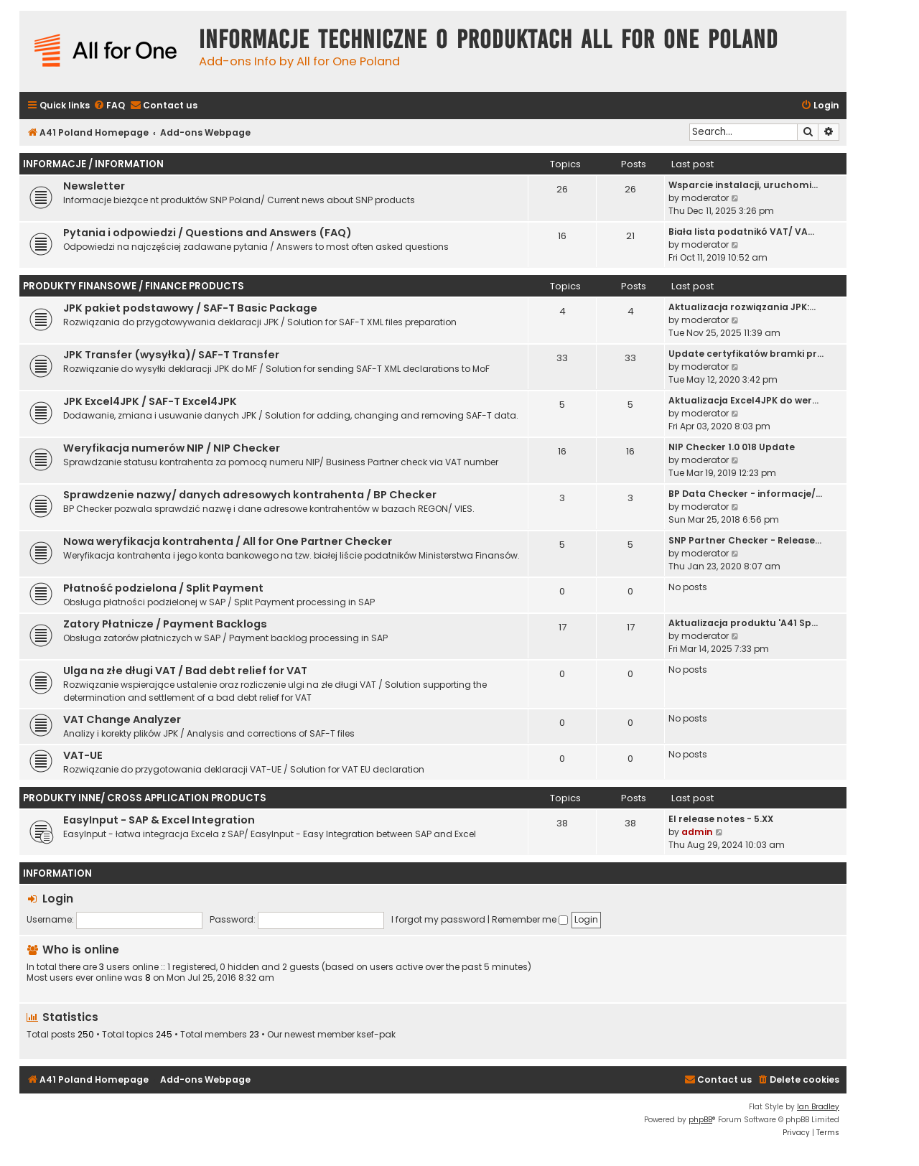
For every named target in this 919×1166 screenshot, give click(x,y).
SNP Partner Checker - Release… (744, 540)
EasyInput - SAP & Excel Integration (159, 820)
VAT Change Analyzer (122, 719)
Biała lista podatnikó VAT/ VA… (741, 231)
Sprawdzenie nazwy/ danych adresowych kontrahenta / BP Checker (250, 495)
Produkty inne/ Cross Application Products (144, 798)
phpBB (700, 1119)
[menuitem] (109, 106)
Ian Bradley (818, 1106)
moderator (705, 198)
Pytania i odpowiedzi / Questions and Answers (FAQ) (207, 232)
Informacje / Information (93, 164)
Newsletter (94, 186)
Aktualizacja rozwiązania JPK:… (742, 307)
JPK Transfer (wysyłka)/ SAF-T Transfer (171, 355)
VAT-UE (83, 755)
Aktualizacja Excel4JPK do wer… (743, 400)
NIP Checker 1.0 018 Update (731, 447)
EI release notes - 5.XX (720, 819)
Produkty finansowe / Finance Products (133, 286)
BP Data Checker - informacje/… (745, 494)
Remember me (530, 919)
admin (697, 832)
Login (57, 898)
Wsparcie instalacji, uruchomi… (743, 185)
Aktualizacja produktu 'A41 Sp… (743, 623)
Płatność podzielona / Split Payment (163, 588)
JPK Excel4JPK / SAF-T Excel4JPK (150, 401)
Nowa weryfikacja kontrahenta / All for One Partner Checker (227, 541)
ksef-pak (376, 1034)
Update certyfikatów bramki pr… (746, 354)
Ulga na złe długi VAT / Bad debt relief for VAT (185, 670)
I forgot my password (438, 919)
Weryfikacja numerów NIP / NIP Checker (171, 448)
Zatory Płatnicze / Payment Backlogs (165, 624)
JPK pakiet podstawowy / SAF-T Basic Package (190, 308)
